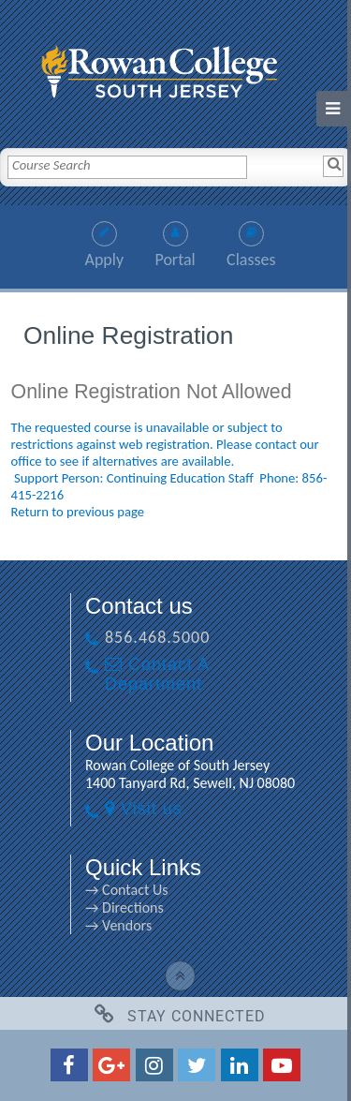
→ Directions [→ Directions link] (124, 907)
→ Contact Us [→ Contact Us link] (126, 890)
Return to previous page (78, 511)
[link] (176, 67)
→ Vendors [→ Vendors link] (118, 925)
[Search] (333, 166)
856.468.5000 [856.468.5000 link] (157, 637)
